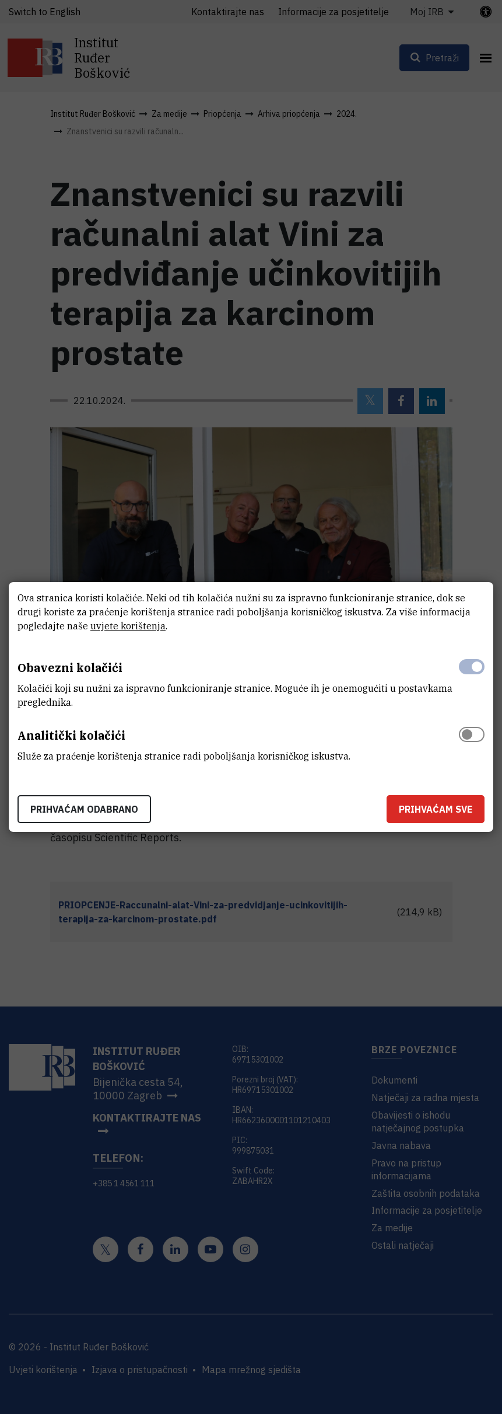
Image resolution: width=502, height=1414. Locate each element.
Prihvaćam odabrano (84, 809)
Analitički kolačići (71, 735)
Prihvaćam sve (435, 809)
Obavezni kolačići (69, 667)
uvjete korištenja (128, 626)
